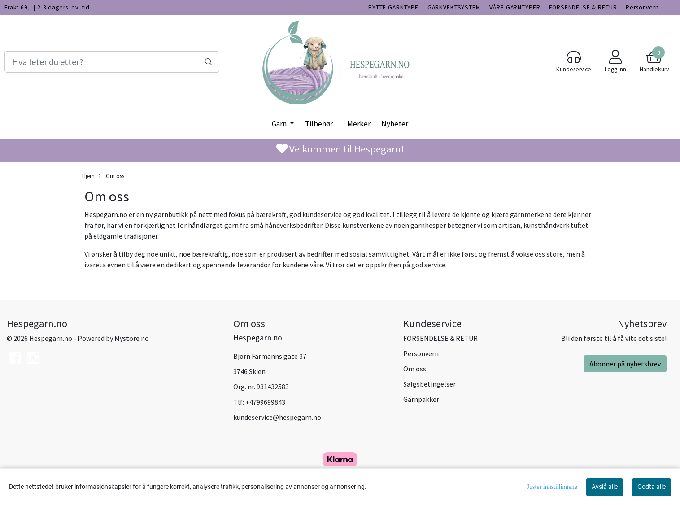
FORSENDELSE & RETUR (583, 7)
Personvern (642, 7)
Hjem (88, 175)
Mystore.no (131, 338)
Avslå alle (605, 486)
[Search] (111, 62)
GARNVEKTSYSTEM (453, 7)
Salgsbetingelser (429, 383)
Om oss (111, 176)
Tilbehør (319, 124)
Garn (280, 124)
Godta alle (651, 486)
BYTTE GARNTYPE (393, 7)
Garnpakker (421, 399)
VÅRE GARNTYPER (515, 7)
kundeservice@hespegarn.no (277, 417)
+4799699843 (265, 401)
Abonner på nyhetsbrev (625, 363)
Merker (359, 124)
